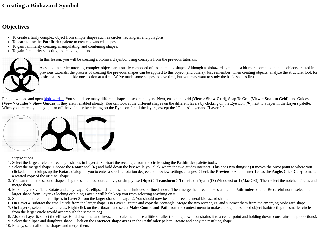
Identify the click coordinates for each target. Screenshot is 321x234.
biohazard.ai (54, 99)
